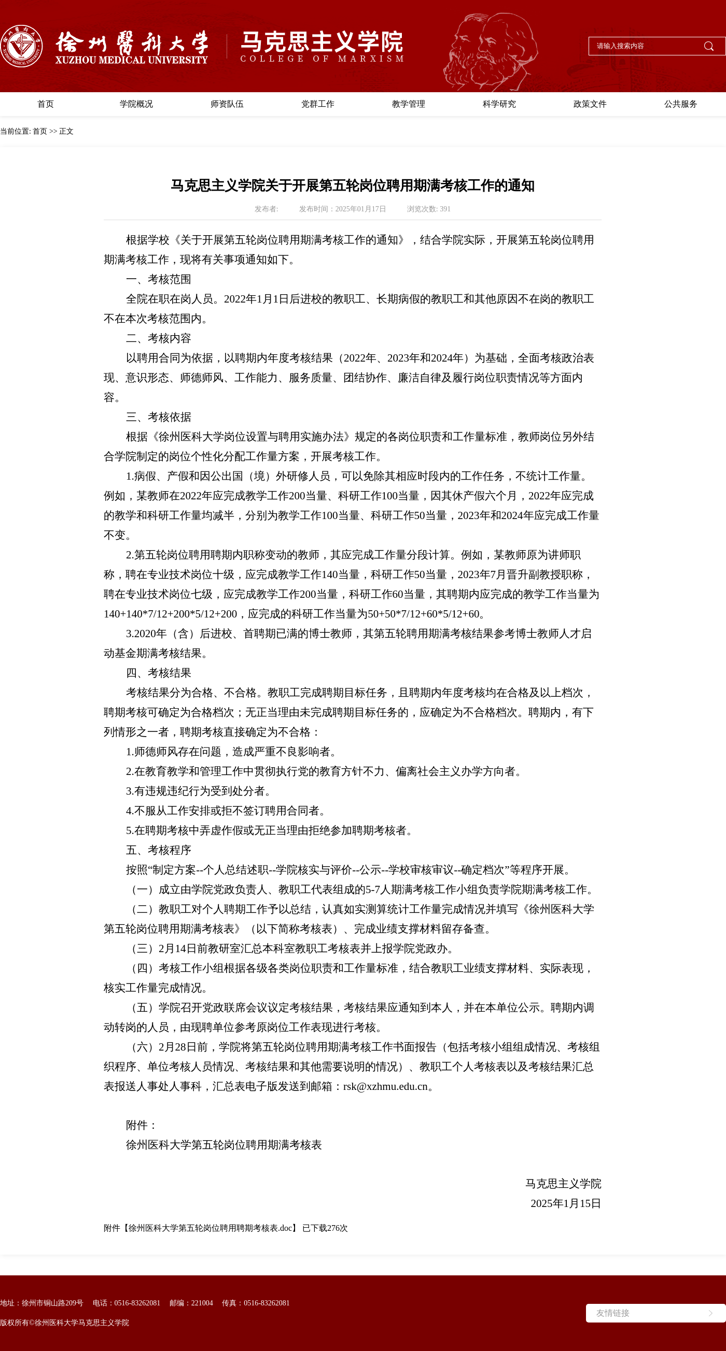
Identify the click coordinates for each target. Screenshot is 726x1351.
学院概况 (136, 103)
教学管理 (408, 103)
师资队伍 (227, 103)
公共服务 (680, 103)
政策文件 (590, 103)
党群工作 (317, 103)
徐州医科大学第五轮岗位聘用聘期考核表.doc (210, 1228)
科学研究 (499, 103)
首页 (45, 103)
